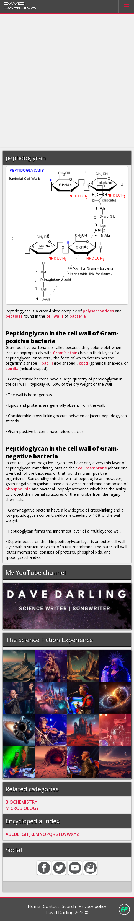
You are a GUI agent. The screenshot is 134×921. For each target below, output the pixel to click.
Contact (51, 906)
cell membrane (92, 468)
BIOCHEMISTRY (21, 802)
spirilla (12, 368)
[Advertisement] (67, 81)
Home (34, 906)
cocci (83, 363)
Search (69, 906)
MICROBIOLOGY (22, 808)
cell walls (54, 316)
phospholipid (18, 489)
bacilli (47, 363)
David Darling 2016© (67, 912)
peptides (14, 316)
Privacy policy (92, 906)
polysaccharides (98, 311)
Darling (19, 7)
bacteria (77, 316)
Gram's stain (65, 352)
